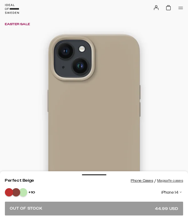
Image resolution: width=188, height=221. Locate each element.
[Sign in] (156, 8)
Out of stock (94, 208)
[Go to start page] (12, 9)
